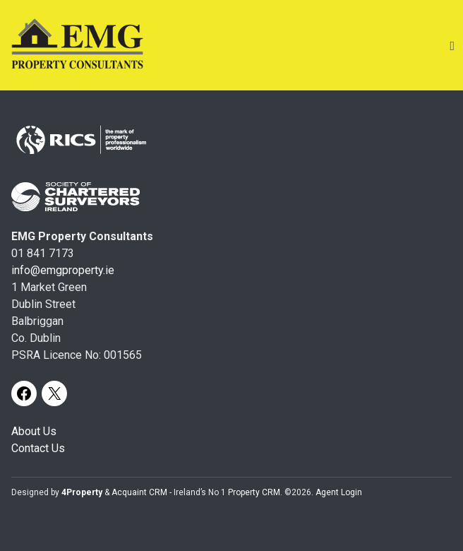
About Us (33, 431)
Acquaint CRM (139, 492)
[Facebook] (24, 393)
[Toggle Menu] (452, 45)
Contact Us (38, 448)
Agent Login (338, 492)
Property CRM (254, 492)
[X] (54, 393)
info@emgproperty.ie (62, 270)
